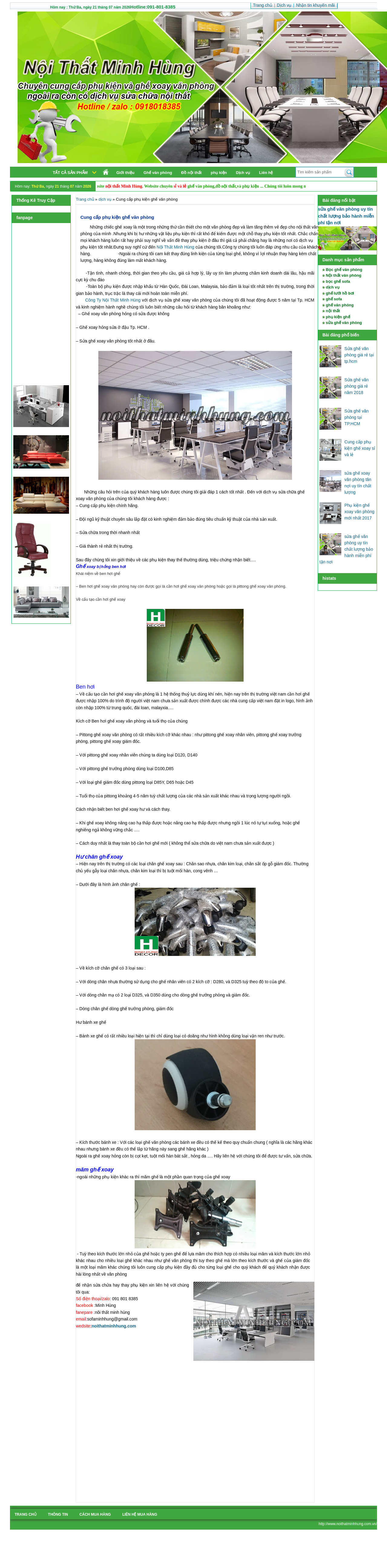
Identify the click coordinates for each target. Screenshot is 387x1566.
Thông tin (58, 1514)
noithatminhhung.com (114, 1326)
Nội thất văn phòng (344, 275)
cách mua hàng (95, 1514)
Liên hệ (266, 172)
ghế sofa (334, 299)
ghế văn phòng (340, 305)
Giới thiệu (125, 172)
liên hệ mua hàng (139, 1514)
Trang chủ (85, 199)
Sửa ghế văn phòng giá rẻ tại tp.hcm (359, 355)
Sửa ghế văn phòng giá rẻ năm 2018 (356, 386)
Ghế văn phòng (157, 172)
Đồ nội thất (191, 172)
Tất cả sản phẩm (70, 172)
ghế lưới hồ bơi (340, 293)
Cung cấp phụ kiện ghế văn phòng (117, 217)
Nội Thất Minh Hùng (175, 247)
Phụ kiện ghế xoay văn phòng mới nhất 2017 (359, 511)
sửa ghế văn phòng (344, 322)
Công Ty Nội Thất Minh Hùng (112, 300)
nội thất (333, 311)
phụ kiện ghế (338, 317)
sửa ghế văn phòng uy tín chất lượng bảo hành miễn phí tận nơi (346, 215)
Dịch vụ (243, 172)
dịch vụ (332, 287)
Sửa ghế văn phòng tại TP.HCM (356, 417)
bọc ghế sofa (338, 281)
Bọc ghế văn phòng (344, 269)
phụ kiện (219, 172)
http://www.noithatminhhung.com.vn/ (348, 1524)
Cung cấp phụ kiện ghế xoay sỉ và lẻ (359, 448)
